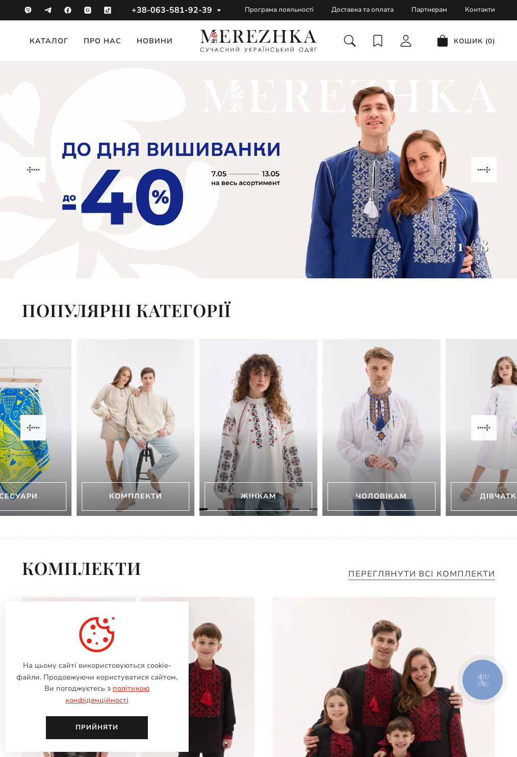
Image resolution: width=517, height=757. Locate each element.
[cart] (465, 41)
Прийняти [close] (96, 727)
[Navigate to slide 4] (258, 509)
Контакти (480, 9)
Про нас (102, 41)
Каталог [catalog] (49, 41)
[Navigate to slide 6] (295, 509)
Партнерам (429, 9)
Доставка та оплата (362, 9)
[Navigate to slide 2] (222, 509)
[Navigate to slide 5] (277, 509)
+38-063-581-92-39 (172, 10)
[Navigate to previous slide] (33, 169)
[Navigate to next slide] (484, 169)
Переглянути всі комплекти (421, 574)
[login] (406, 41)
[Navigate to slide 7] (313, 509)
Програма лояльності (279, 9)
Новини (155, 41)
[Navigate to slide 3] (240, 509)
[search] (350, 41)
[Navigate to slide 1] (203, 509)
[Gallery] (258, 169)
